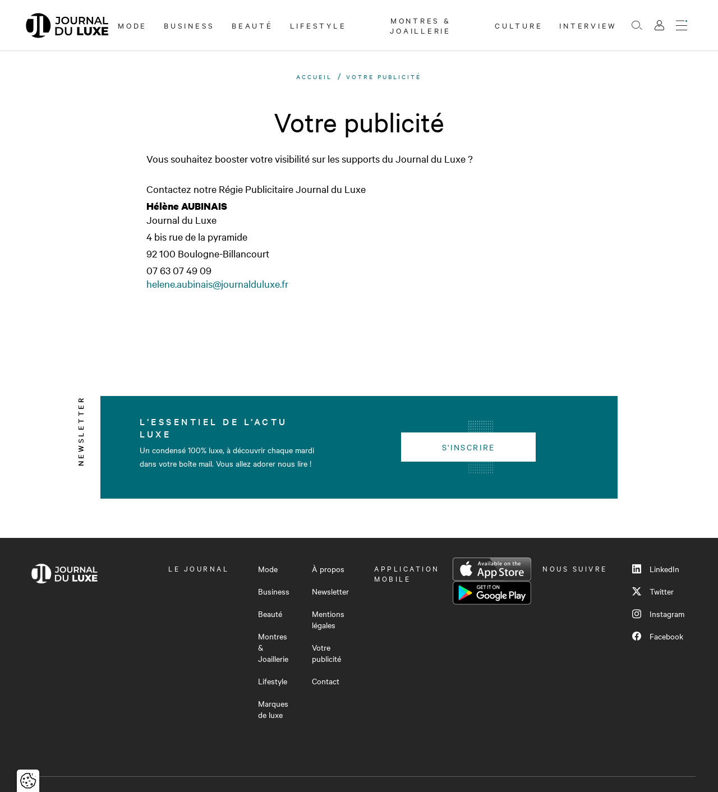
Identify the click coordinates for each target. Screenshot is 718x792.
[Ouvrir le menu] (681, 25)
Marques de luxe (273, 709)
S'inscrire (468, 447)
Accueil (314, 76)
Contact (325, 681)
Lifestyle (318, 25)
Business (189, 25)
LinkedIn (655, 568)
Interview (588, 25)
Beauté (252, 25)
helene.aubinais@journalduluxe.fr (217, 283)
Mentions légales (328, 619)
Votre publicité (326, 653)
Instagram (658, 613)
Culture (518, 25)
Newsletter (330, 591)
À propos (328, 568)
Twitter (653, 591)
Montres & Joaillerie (420, 25)
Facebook (657, 636)
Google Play (492, 593)
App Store (492, 569)
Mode (132, 25)
